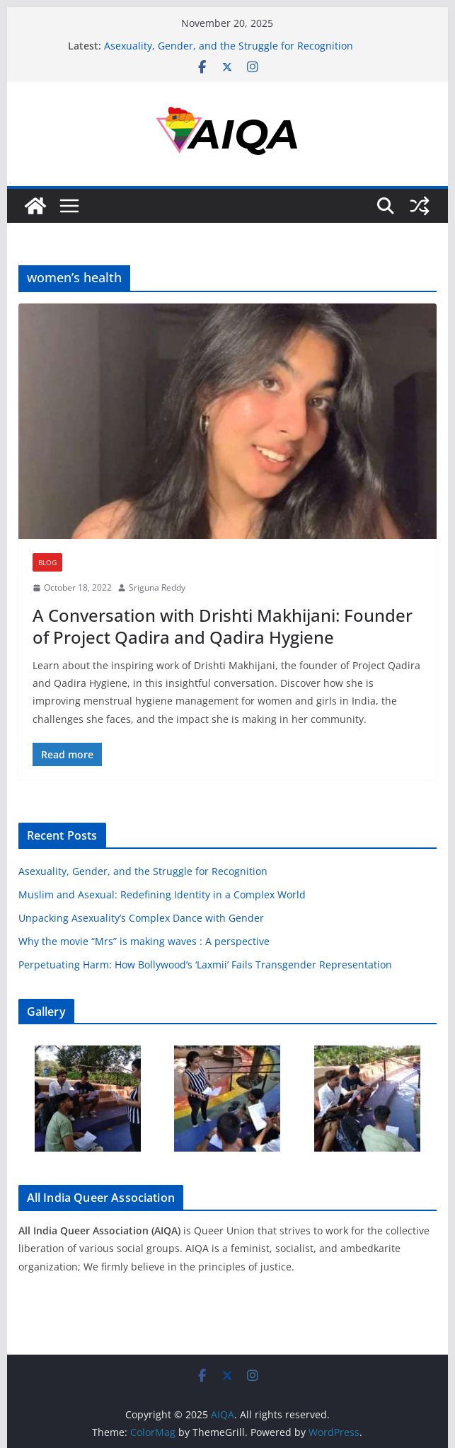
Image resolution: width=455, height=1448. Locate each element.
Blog (47, 562)
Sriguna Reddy (157, 587)
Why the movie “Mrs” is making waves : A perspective (144, 941)
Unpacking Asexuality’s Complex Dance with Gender (141, 918)
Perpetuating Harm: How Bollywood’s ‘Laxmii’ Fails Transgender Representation (205, 964)
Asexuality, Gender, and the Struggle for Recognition (228, 45)
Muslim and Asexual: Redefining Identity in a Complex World (162, 894)
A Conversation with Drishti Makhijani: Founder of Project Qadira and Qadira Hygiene (223, 626)
